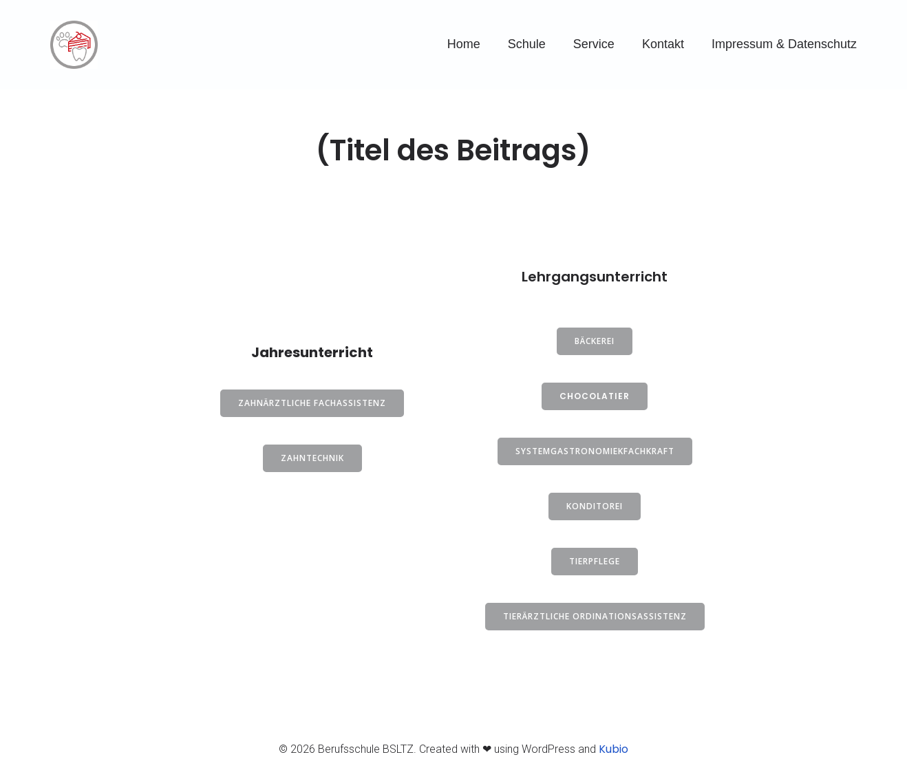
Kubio (613, 749)
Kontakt (663, 44)
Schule (527, 44)
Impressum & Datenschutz (784, 44)
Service (594, 44)
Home (463, 44)
